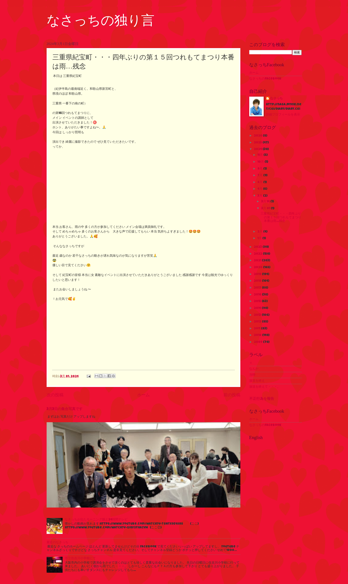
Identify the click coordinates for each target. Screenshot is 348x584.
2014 (258, 308)
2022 (258, 254)
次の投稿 (55, 395)
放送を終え (257, 381)
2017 (258, 287)
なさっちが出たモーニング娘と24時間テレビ (96, 519)
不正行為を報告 (261, 399)
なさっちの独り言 (100, 20)
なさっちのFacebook (265, 78)
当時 (252, 375)
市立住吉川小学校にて (80, 558)
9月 (260, 168)
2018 (258, 281)
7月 (260, 175)
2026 (258, 135)
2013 (258, 315)
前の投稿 (231, 395)
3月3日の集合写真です (65, 409)
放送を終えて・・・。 (264, 387)
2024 (258, 149)
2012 (258, 321)
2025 (258, 142)
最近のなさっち (57, 542)
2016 (258, 294)
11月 (260, 155)
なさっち (276, 98)
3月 (260, 195)
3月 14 (265, 201)
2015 (258, 301)
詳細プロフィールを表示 (283, 114)
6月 (260, 182)
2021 (258, 260)
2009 (258, 342)
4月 (260, 189)
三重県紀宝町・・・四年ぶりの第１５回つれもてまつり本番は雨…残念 (281, 217)
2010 (258, 335)
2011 (257, 328)
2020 (258, 267)
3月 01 (266, 208)
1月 (259, 238)
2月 (260, 231)
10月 (261, 162)
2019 (258, 274)
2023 (258, 247)
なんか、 (255, 369)
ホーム (143, 395)
